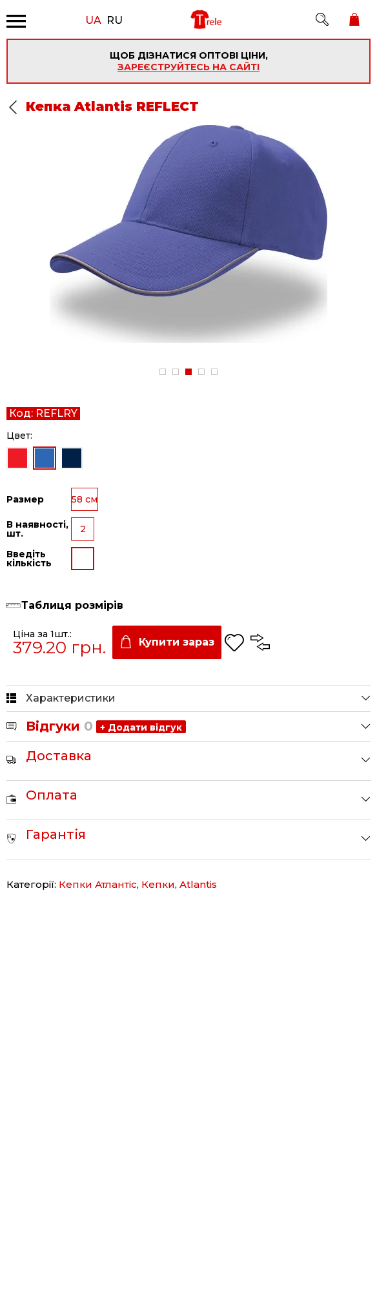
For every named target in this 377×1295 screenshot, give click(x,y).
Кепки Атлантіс (98, 884)
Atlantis (198, 884)
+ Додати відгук (141, 727)
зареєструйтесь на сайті (188, 67)
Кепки (158, 884)
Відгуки (59, 726)
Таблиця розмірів (72, 605)
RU (115, 19)
